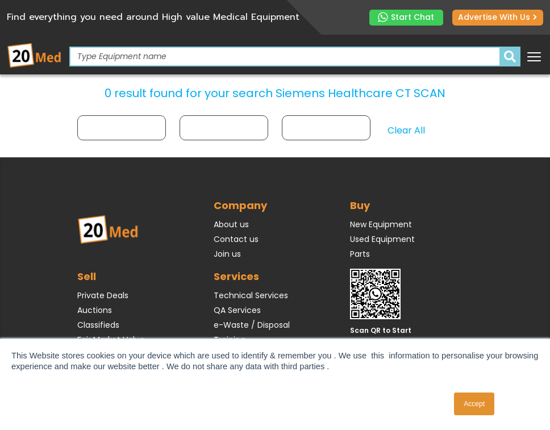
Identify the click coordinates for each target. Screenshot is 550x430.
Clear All (406, 130)
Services (236, 276)
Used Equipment (382, 239)
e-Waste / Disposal (252, 325)
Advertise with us (497, 17)
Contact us (236, 239)
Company (240, 205)
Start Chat (406, 17)
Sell (86, 276)
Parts (360, 254)
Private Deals (102, 295)
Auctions (94, 310)
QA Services (237, 310)
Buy (360, 205)
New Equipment (381, 224)
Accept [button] (474, 404)
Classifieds (98, 325)
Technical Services (251, 295)
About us (231, 224)
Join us (227, 254)
